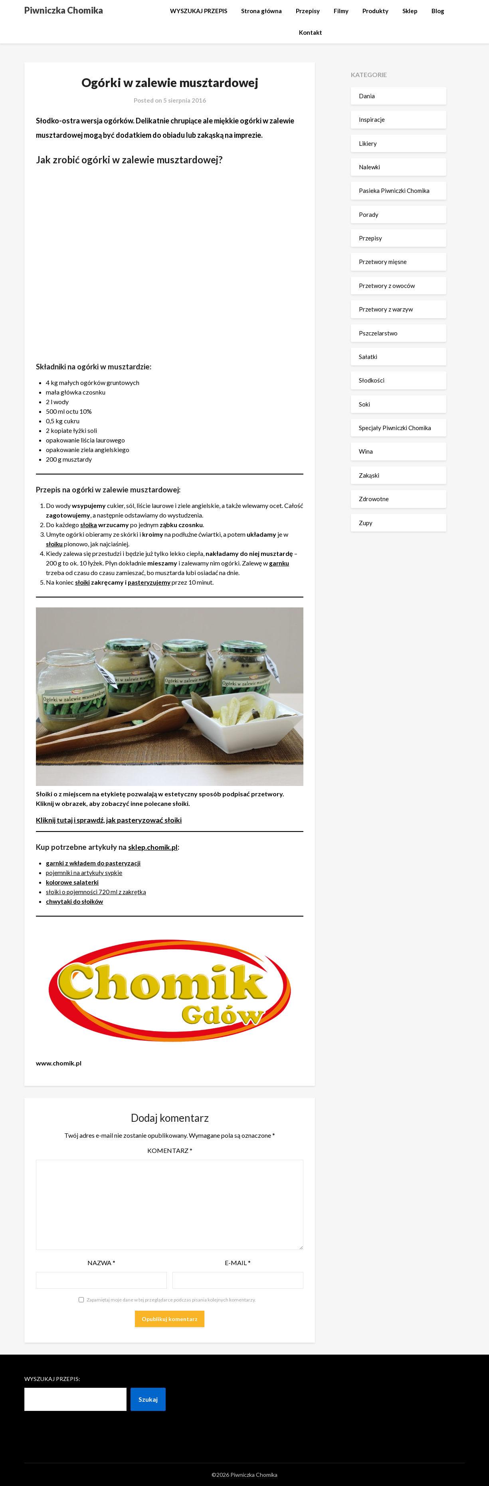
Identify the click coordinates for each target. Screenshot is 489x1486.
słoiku (55, 544)
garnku (279, 563)
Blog (438, 10)
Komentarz (169, 1150)
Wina (366, 451)
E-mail (238, 1262)
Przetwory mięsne (383, 261)
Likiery (368, 143)
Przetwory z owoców (387, 285)
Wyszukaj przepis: (52, 1378)
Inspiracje (372, 119)
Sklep (410, 10)
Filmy (341, 10)
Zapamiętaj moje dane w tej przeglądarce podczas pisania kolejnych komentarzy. (171, 1300)
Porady (368, 214)
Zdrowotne (374, 498)
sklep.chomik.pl (154, 847)
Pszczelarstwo (378, 333)
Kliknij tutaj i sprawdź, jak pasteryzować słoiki (112, 819)
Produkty (375, 10)
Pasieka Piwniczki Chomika (394, 190)
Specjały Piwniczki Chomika (395, 427)
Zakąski (369, 475)
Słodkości (371, 380)
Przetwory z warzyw (386, 309)
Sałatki (368, 356)
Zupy (365, 522)
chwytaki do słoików (76, 901)
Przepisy (308, 10)
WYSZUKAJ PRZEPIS (198, 10)
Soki (364, 404)
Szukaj (148, 1399)
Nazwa (101, 1262)
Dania (367, 95)
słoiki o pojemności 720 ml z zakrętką (97, 891)
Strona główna (261, 10)
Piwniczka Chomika (63, 10)
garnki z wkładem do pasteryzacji (95, 863)
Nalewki (369, 167)
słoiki (83, 582)
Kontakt (310, 32)
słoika (89, 524)
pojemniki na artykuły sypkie (85, 872)
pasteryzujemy (151, 582)
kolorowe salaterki (74, 882)
